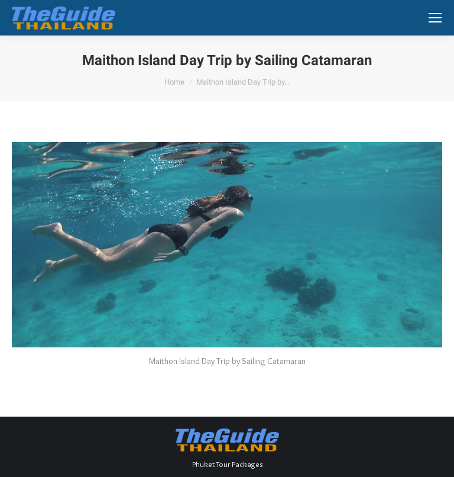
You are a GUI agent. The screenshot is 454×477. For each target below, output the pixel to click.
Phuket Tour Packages (227, 464)
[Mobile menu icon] (435, 18)
